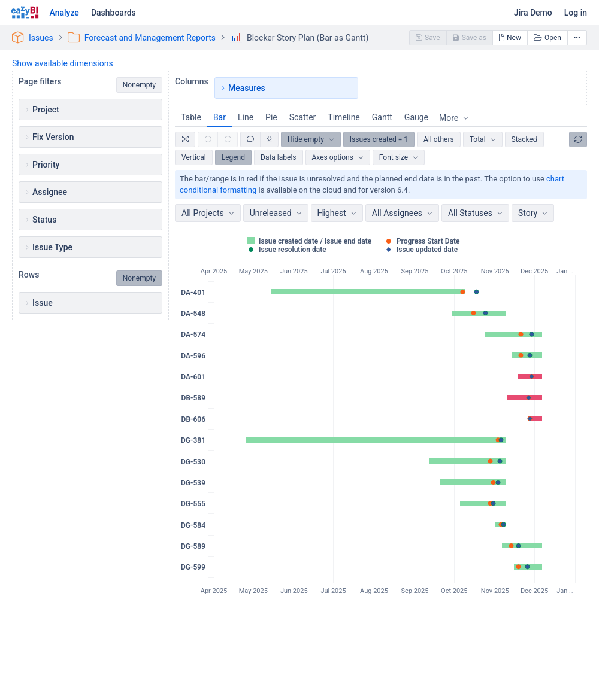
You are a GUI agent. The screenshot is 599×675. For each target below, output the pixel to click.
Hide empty (306, 139)
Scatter (302, 117)
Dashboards (113, 12)
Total (478, 139)
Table (191, 117)
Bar (219, 117)
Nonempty (139, 85)
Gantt (382, 117)
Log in (575, 12)
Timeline (343, 117)
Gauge (416, 117)
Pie (271, 117)
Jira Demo (533, 12)
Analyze (64, 12)
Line (245, 117)
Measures (246, 88)
